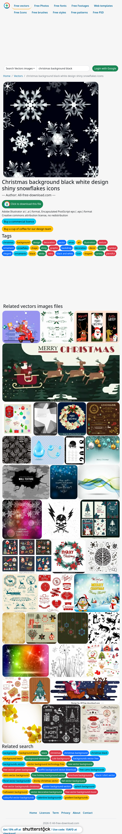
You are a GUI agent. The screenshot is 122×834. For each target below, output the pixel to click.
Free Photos (41, 5)
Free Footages (80, 5)
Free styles (59, 12)
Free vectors (21, 5)
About (76, 813)
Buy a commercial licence (19, 221)
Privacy (65, 813)
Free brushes (40, 12)
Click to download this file (22, 204)
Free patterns (79, 12)
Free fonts (60, 5)
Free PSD (98, 12)
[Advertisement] (61, 40)
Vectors (18, 76)
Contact (88, 813)
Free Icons (20, 12)
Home (6, 76)
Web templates (103, 5)
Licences (44, 813)
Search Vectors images (19, 68)
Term (55, 813)
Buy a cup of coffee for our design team (27, 229)
